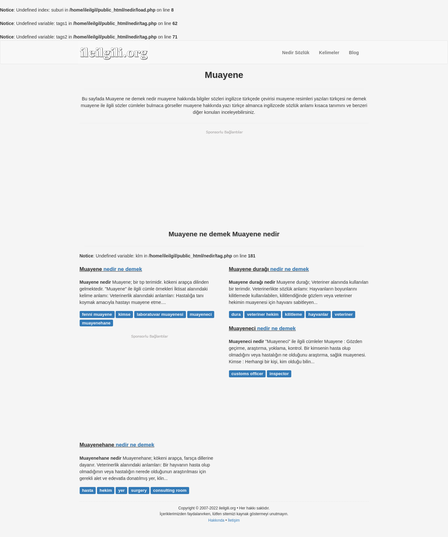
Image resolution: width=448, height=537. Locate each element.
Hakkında (216, 520)
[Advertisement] (224, 179)
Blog (354, 52)
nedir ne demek (122, 269)
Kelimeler (329, 52)
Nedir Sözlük (296, 52)
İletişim (234, 520)
